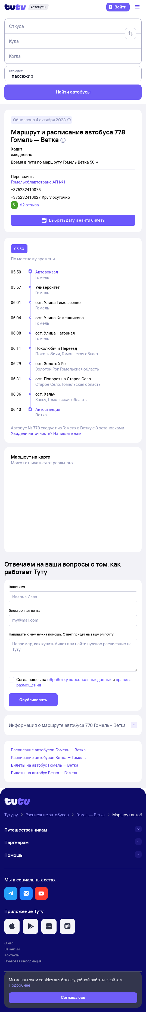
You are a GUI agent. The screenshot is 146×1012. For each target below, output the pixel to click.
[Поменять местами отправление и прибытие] (130, 33)
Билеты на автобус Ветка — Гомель (44, 772)
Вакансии (12, 949)
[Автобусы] (38, 7)
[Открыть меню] (138, 7)
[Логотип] (15, 7)
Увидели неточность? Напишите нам (46, 433)
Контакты (12, 955)
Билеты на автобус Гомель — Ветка (44, 765)
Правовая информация (23, 961)
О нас (9, 943)
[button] (10, 893)
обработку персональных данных (79, 679)
